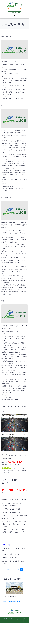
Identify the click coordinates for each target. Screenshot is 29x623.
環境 (2, 301)
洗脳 (2, 106)
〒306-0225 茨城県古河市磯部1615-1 (11, 601)
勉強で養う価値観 (6, 197)
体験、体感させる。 (7, 36)
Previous (9, 569)
